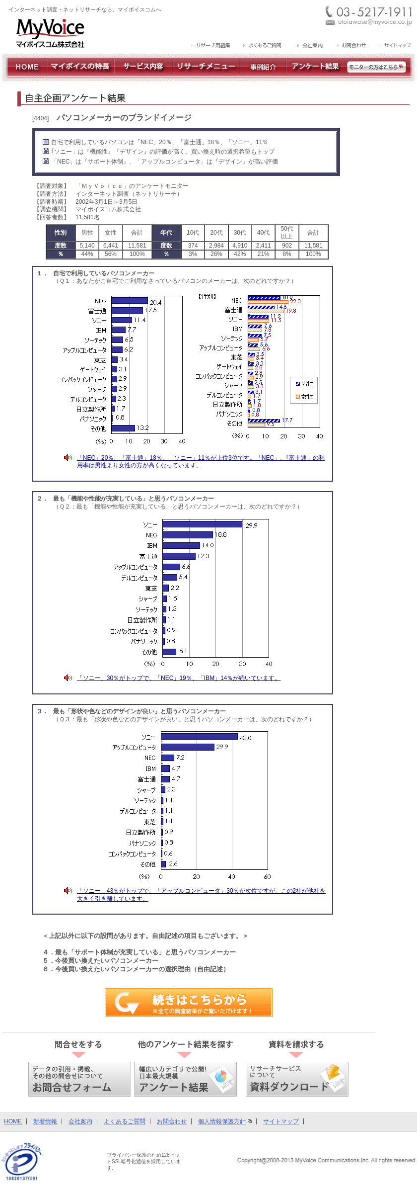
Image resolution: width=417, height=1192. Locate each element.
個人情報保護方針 (222, 1121)
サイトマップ (281, 1121)
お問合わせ (172, 1121)
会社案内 (80, 1121)
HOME (13, 1121)
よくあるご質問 (124, 1121)
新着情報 (45, 1121)
